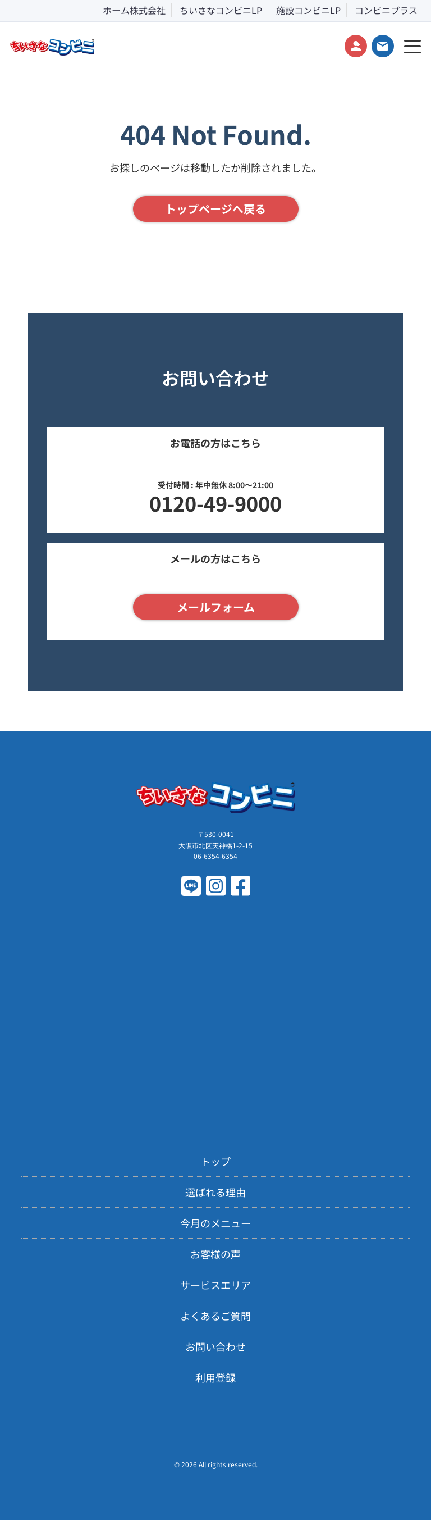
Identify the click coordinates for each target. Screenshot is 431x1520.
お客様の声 (215, 1253)
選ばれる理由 (215, 1192)
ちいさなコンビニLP (221, 10)
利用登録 (215, 1377)
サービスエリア (215, 1284)
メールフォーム (216, 607)
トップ (215, 1161)
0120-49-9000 (215, 502)
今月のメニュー (215, 1223)
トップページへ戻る (215, 209)
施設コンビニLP (308, 10)
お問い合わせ (215, 1346)
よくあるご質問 (215, 1315)
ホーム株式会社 (134, 10)
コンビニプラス (386, 10)
